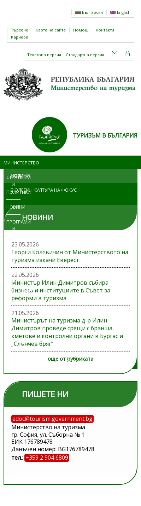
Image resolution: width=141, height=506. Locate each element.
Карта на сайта (51, 30)
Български (89, 12)
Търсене (19, 30)
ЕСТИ (71, 362)
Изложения (13, 302)
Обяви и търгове (11, 325)
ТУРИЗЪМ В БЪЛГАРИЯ (105, 135)
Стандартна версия (85, 54)
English (120, 12)
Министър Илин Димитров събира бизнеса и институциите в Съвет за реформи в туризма (60, 290)
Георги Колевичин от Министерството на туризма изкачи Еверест (69, 256)
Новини (13, 207)
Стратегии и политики (13, 184)
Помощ (80, 30)
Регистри (13, 347)
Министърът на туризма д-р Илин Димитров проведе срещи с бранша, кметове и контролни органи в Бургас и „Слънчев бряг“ (67, 332)
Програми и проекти (13, 229)
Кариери (19, 37)
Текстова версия (44, 54)
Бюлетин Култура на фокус (44, 190)
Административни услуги (16, 255)
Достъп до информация (13, 280)
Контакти (105, 30)
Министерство (11, 162)
